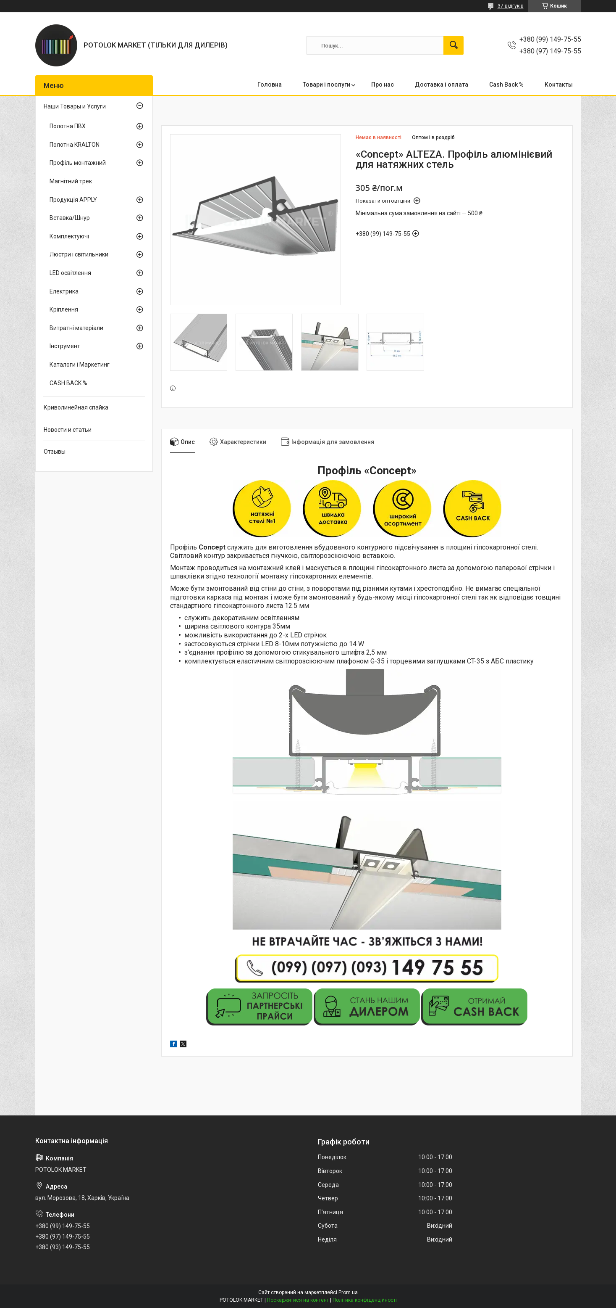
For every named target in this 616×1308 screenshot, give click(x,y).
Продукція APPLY (73, 199)
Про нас (382, 84)
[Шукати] (453, 45)
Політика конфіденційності (365, 1300)
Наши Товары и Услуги (75, 106)
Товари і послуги (326, 84)
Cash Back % (506, 84)
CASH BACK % (68, 383)
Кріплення (64, 309)
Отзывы (55, 451)
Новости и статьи (68, 429)
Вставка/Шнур (70, 217)
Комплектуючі (69, 236)
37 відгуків (511, 6)
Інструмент (65, 346)
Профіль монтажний (78, 162)
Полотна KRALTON (75, 144)
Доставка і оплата (441, 84)
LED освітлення (70, 273)
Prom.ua (348, 1292)
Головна (269, 84)
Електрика (64, 291)
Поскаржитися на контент (298, 1300)
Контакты (559, 84)
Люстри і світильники (79, 254)
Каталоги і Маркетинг (80, 364)
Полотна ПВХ (68, 126)
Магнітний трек (71, 181)
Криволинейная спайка (76, 407)
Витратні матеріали (76, 328)
